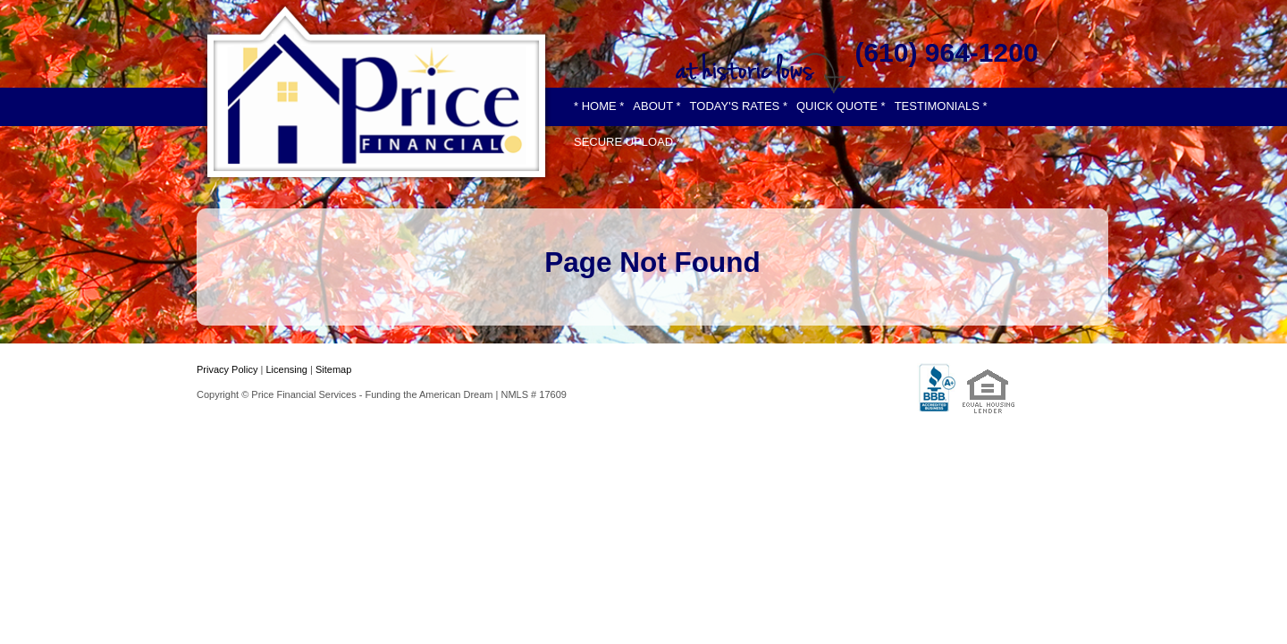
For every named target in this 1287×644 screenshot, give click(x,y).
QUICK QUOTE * (841, 106)
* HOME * (599, 106)
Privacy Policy (227, 369)
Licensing (286, 369)
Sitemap (333, 369)
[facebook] (893, 18)
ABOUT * (656, 106)
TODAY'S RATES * (738, 106)
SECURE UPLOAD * (627, 141)
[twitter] (947, 18)
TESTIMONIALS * (941, 106)
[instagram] (999, 18)
